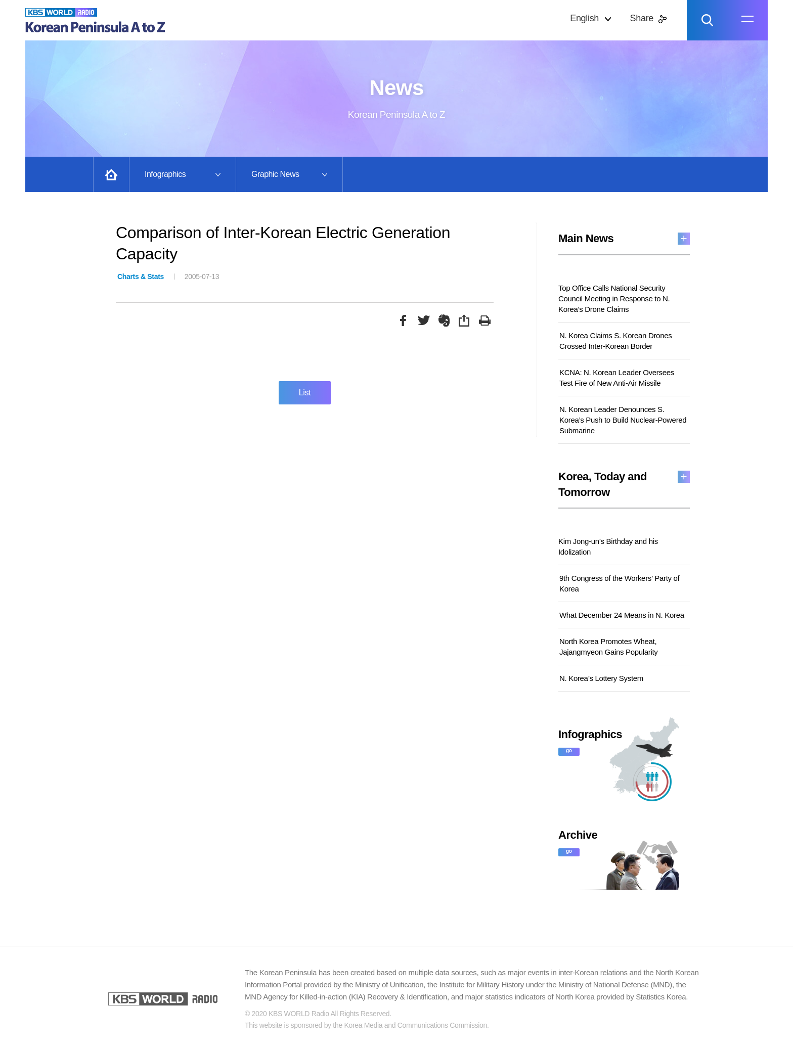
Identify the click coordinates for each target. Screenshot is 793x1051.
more (684, 239)
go (569, 750)
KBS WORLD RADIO (162, 999)
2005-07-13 (168, 276)
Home (111, 174)
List (305, 392)
